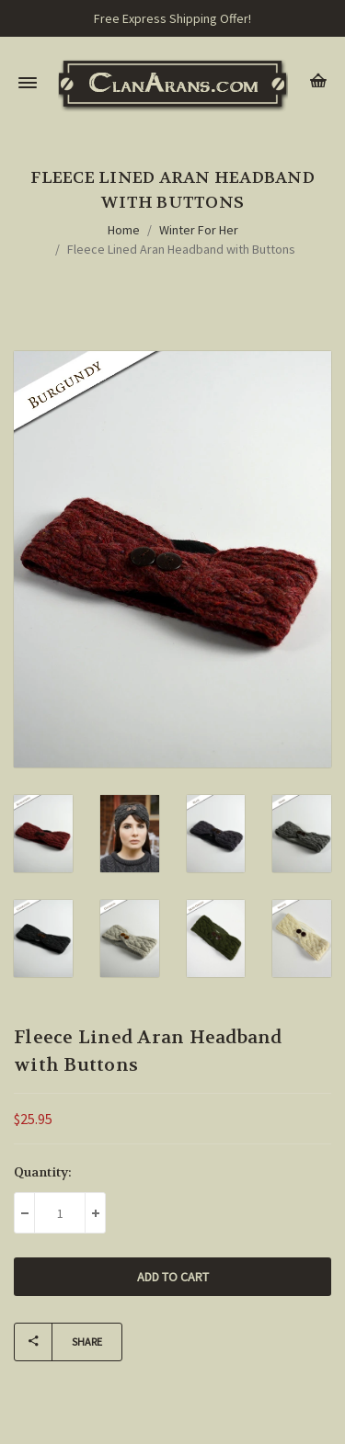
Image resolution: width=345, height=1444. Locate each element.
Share (58, 1342)
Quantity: (43, 1172)
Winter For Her (198, 230)
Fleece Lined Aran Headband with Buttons (181, 249)
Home (124, 230)
